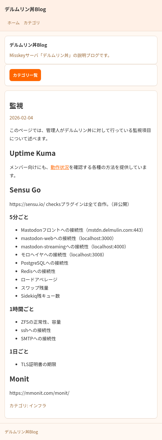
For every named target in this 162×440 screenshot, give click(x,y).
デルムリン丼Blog (25, 9)
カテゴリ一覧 (25, 75)
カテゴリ (32, 22)
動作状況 (60, 167)
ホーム (13, 22)
